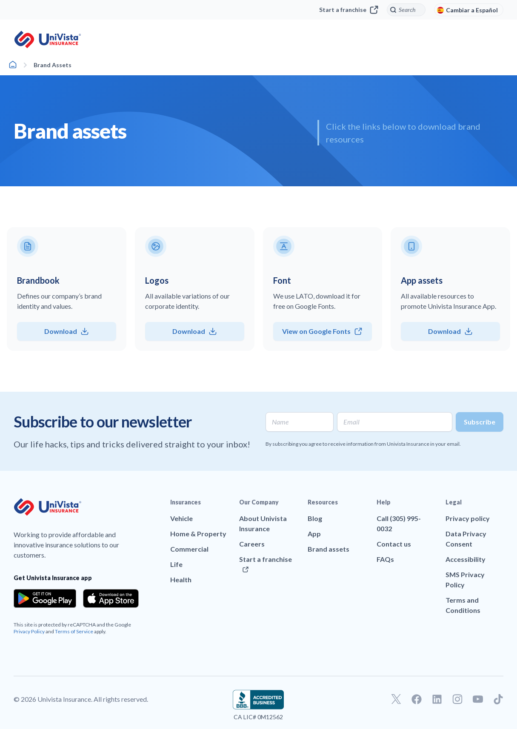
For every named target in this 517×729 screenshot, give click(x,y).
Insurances (185, 502)
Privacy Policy (29, 631)
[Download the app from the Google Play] (45, 598)
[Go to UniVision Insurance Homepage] (48, 39)
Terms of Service (74, 631)
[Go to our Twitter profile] (396, 699)
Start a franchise (348, 10)
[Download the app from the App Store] (111, 598)
